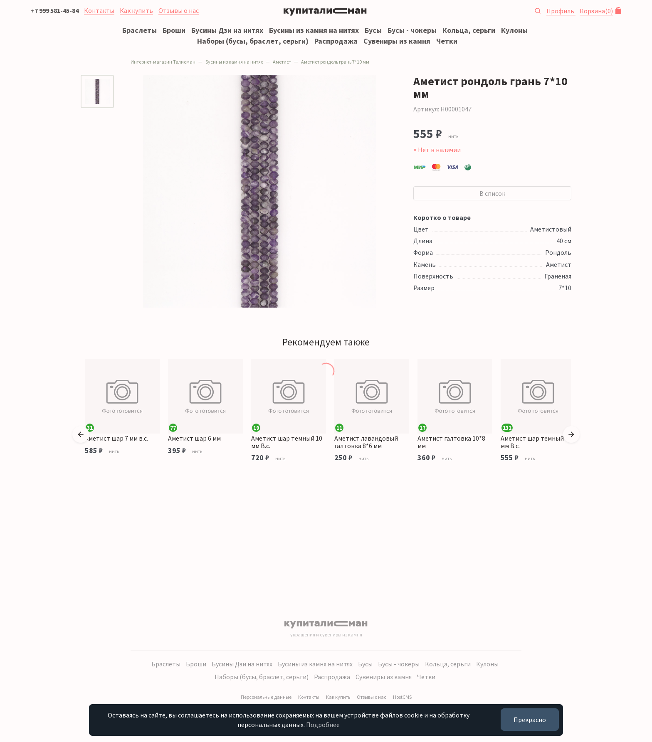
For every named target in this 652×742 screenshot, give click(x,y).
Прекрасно (530, 719)
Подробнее (323, 724)
